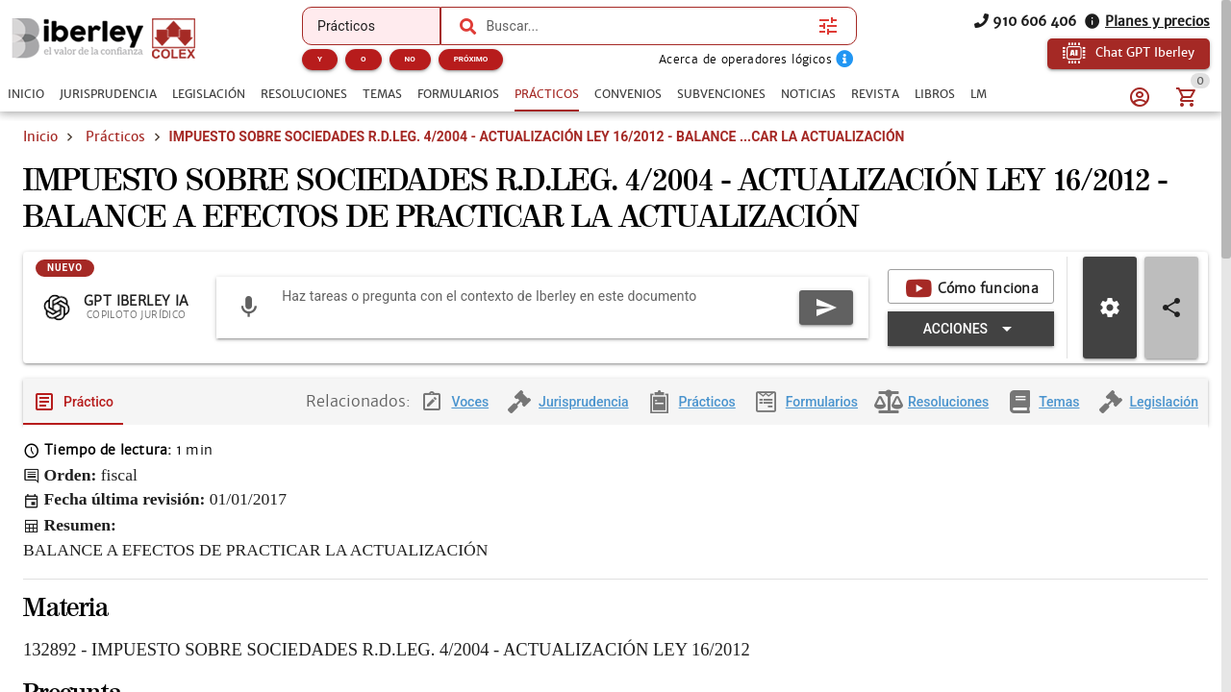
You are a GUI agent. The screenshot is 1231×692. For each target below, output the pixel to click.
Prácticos (115, 136)
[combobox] (647, 25)
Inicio (40, 136)
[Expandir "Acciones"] (971, 328)
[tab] (26, 94)
